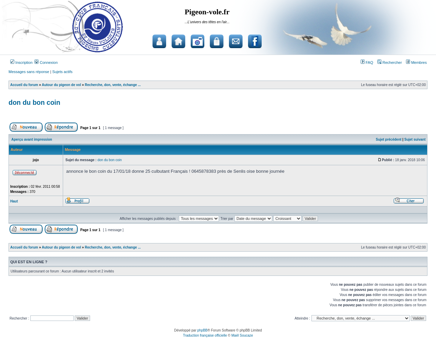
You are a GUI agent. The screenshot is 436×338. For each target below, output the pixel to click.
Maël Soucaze (242, 335)
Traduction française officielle (205, 335)
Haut (14, 201)
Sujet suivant (414, 139)
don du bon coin (34, 102)
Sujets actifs (62, 72)
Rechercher (389, 62)
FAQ (367, 62)
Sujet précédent (389, 139)
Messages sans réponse (29, 72)
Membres (416, 62)
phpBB (202, 330)
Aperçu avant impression (31, 139)
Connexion (46, 62)
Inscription (21, 62)
